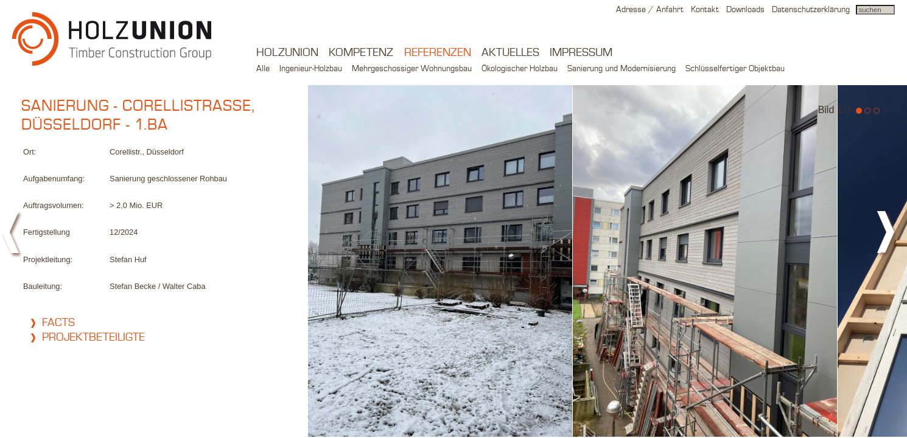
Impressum (581, 53)
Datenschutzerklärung (811, 9)
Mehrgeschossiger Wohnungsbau (412, 68)
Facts (58, 323)
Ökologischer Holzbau (520, 68)
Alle (263, 68)
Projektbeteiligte (93, 338)
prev (12, 237)
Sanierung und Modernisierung (621, 68)
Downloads (745, 9)
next (888, 237)
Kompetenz (361, 53)
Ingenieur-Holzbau (310, 68)
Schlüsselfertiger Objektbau (735, 68)
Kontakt (705, 9)
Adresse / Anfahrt (650, 9)
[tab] (158, 323)
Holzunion (287, 53)
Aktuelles (510, 53)
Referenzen (437, 53)
